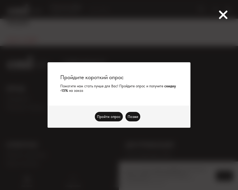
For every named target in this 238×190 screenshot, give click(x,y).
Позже (133, 117)
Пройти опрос (109, 117)
